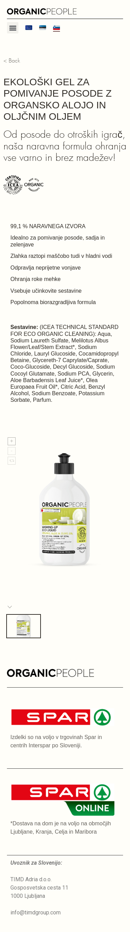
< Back (11, 61)
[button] (12, 27)
